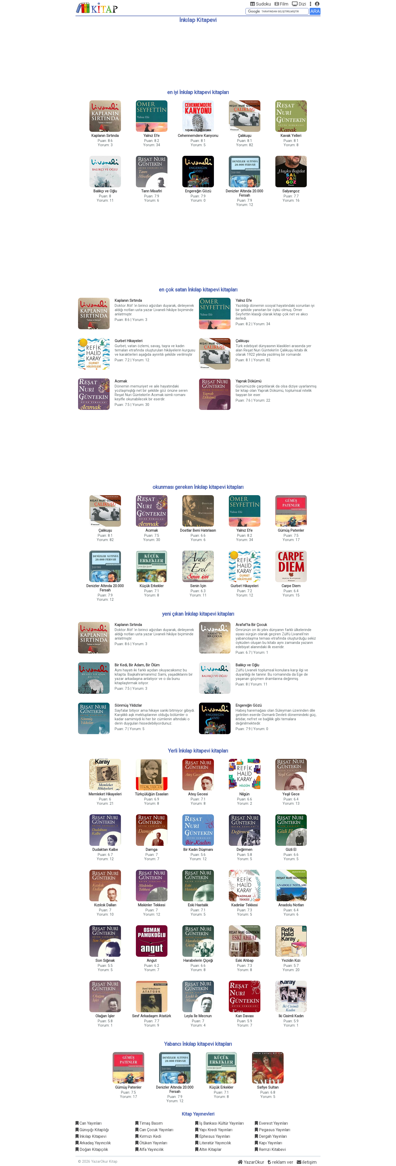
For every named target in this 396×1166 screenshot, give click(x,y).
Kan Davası (245, 1016)
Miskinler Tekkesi (151, 905)
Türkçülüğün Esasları (151, 794)
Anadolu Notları (291, 905)
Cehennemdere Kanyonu (198, 136)
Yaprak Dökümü (248, 381)
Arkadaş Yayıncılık (93, 1143)
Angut (152, 961)
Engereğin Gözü (198, 191)
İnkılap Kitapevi (91, 1136)
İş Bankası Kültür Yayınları (219, 1123)
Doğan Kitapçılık (92, 1149)
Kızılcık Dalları (105, 905)
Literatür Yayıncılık (213, 1143)
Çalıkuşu (244, 136)
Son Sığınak (105, 961)
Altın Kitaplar (208, 1149)
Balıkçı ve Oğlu (105, 191)
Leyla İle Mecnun (198, 1016)
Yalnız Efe (151, 136)
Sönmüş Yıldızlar (128, 705)
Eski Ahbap (245, 961)
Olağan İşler (105, 1016)
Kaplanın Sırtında (105, 136)
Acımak (121, 381)
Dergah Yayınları (271, 1136)
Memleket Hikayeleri (105, 794)
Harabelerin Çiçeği (198, 961)
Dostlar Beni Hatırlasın (198, 530)
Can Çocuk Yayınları (154, 1129)
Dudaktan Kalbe (105, 850)
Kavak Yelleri (291, 136)
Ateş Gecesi (198, 794)
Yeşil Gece (291, 794)
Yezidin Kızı (291, 961)
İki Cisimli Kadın (291, 1016)
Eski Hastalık (198, 905)
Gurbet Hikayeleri (128, 341)
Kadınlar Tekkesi (244, 905)
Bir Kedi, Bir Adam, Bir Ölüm (137, 665)
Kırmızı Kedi (148, 1136)
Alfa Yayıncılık (149, 1149)
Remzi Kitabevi (270, 1149)
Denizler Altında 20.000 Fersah (244, 193)
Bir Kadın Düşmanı (198, 850)
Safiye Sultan (268, 1087)
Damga (151, 850)
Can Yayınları (89, 1123)
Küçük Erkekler (152, 586)
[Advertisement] (198, 54)
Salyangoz (291, 191)
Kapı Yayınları (268, 1143)
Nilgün (244, 794)
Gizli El (291, 850)
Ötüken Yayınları (151, 1143)
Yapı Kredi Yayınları (213, 1129)
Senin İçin (198, 586)
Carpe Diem (291, 586)
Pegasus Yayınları (272, 1129)
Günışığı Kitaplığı (92, 1129)
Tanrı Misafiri (151, 191)
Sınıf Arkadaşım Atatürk (151, 1016)
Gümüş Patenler (291, 530)
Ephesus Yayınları (212, 1136)
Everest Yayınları (271, 1123)
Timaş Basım (149, 1123)
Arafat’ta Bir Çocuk (251, 625)
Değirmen (244, 850)
